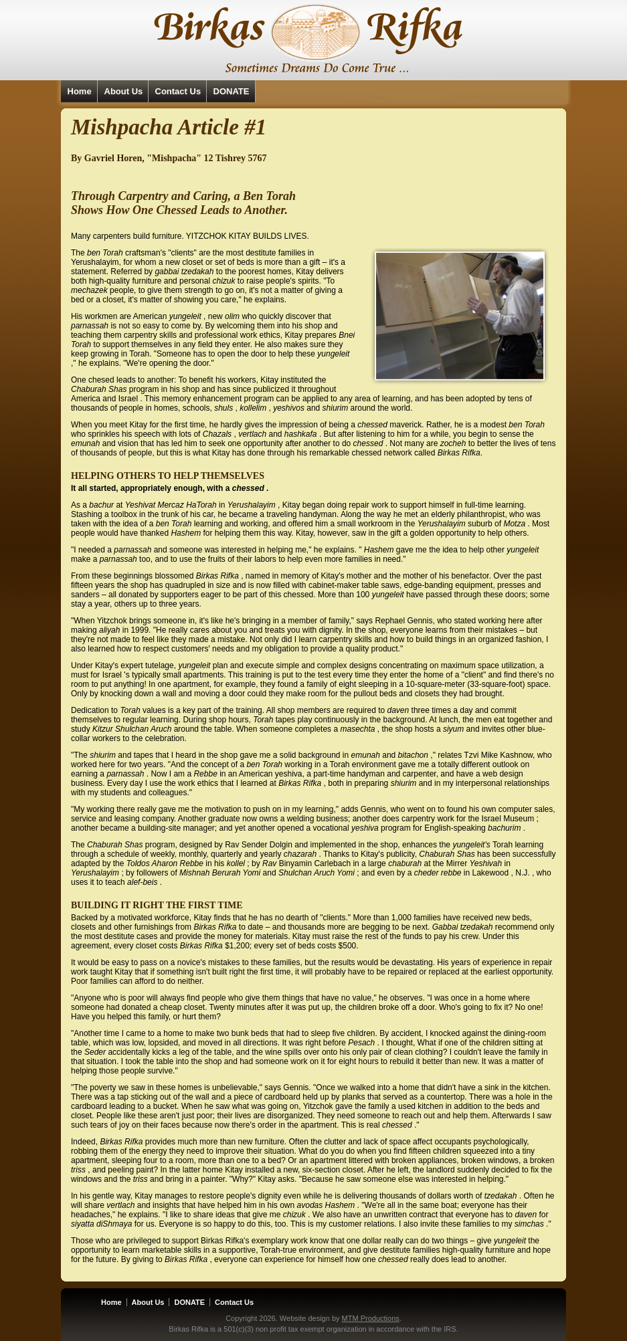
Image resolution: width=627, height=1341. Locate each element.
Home (80, 91)
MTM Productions (370, 1318)
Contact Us (178, 91)
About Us (123, 91)
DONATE (231, 91)
